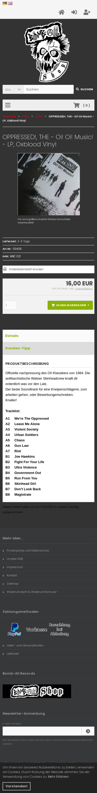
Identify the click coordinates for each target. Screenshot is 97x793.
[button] (13, 89)
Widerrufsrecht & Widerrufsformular (30, 592)
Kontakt (10, 575)
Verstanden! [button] (16, 786)
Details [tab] (12, 335)
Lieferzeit (11, 654)
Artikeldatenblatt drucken (26, 269)
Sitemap (10, 583)
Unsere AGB (13, 559)
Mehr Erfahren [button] (58, 776)
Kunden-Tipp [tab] (17, 348)
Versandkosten (84, 288)
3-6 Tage (24, 241)
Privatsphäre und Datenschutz (26, 550)
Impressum (13, 567)
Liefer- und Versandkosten (23, 645)
